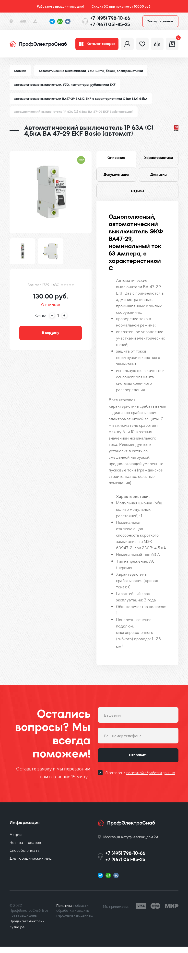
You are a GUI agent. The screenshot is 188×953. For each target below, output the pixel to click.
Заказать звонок (160, 21)
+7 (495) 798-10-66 (110, 18)
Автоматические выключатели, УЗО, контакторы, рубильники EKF (66, 87)
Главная (20, 73)
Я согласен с (140, 780)
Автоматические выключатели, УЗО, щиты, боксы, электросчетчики (92, 73)
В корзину (51, 336)
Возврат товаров (25, 848)
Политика (64, 911)
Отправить (138, 762)
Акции (16, 840)
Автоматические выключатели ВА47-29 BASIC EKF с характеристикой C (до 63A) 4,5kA (82, 101)
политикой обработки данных (150, 780)
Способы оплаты (25, 856)
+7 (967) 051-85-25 (110, 24)
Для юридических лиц (31, 864)
